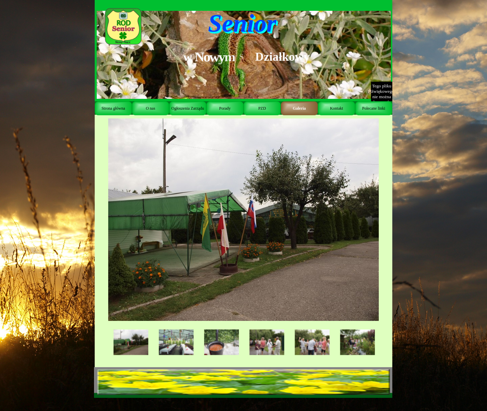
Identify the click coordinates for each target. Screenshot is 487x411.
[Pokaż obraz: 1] (131, 342)
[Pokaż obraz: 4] (266, 342)
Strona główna (113, 108)
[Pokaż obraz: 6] (357, 342)
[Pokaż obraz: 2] (176, 342)
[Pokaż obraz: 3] (221, 342)
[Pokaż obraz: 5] (312, 342)
